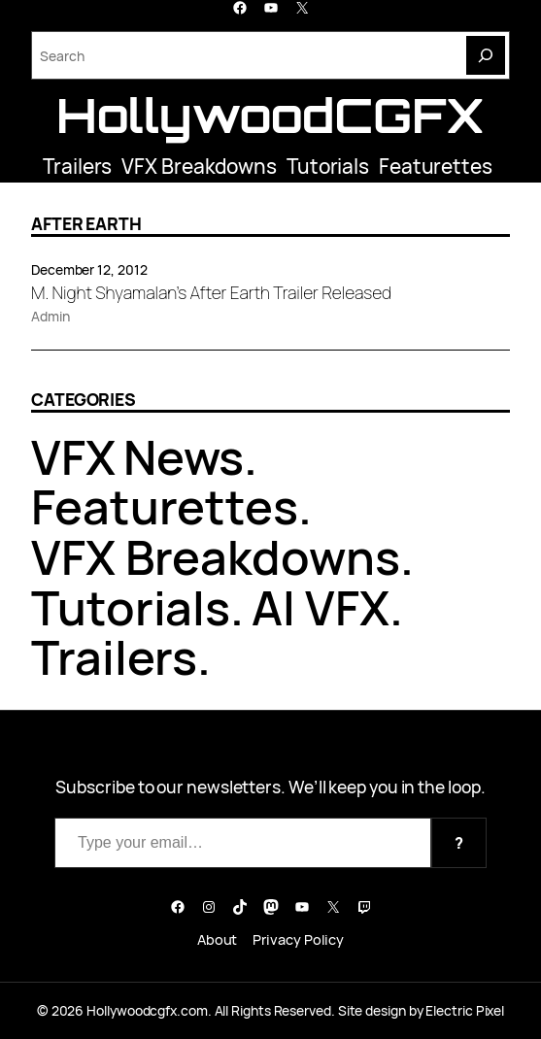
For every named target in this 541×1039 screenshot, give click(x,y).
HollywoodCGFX (270, 115)
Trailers (77, 166)
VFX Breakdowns (199, 166)
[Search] (485, 55)
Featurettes (435, 166)
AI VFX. (327, 607)
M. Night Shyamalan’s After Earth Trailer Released (211, 293)
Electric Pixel (464, 1010)
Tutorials (328, 166)
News (184, 456)
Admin (50, 316)
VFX (73, 456)
